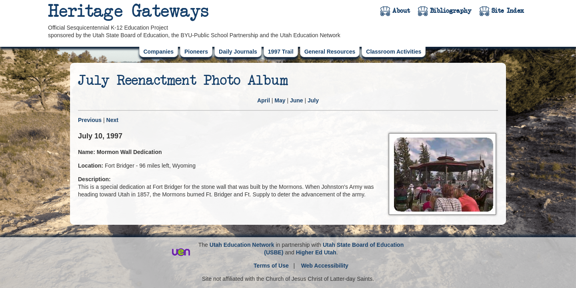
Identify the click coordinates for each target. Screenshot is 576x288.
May (279, 100)
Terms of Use (271, 265)
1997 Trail (281, 51)
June (296, 100)
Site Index (508, 11)
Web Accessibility (324, 265)
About (401, 11)
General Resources (330, 51)
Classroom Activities (393, 51)
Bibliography (451, 11)
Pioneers (196, 51)
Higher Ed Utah (316, 252)
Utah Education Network (242, 245)
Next (112, 120)
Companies (159, 51)
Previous (90, 120)
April (263, 100)
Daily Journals (238, 51)
